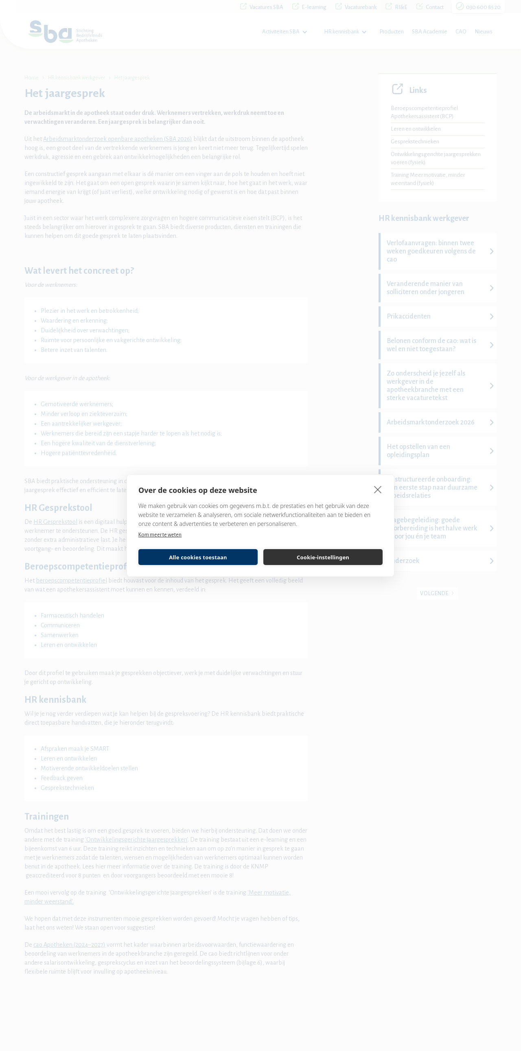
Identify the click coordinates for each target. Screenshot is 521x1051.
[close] (378, 489)
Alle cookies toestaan (198, 557)
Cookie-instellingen (323, 557)
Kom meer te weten (160, 535)
